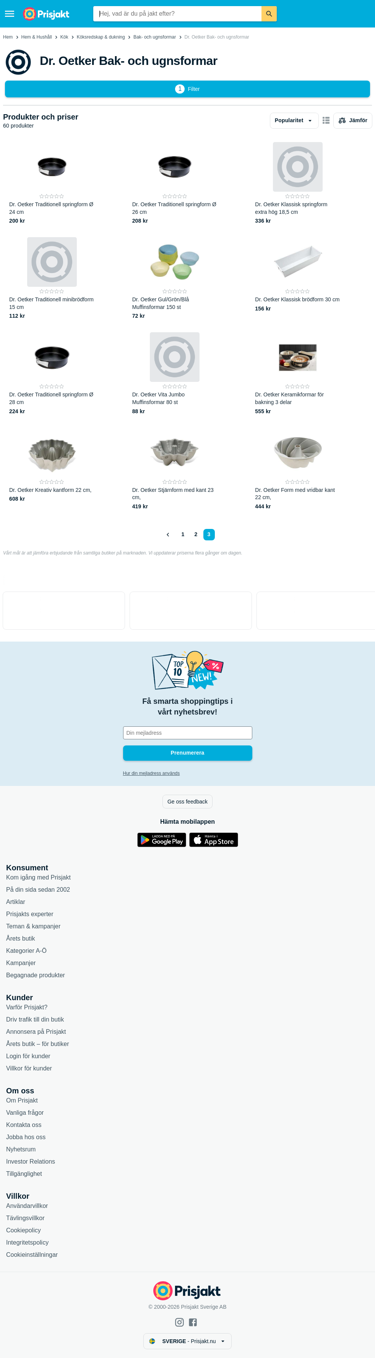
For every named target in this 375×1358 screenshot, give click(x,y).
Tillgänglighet (24, 1173)
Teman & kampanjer (33, 926)
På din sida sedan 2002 (38, 889)
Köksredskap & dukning (101, 37)
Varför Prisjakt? (26, 1007)
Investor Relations (30, 1161)
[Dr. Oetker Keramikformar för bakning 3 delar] (297, 373)
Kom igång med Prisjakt (38, 877)
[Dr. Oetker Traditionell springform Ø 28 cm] (52, 373)
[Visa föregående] (168, 534)
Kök (64, 37)
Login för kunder (28, 1056)
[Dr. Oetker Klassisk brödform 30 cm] (297, 278)
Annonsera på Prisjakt (36, 1031)
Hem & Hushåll (36, 37)
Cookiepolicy (23, 1230)
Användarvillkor (27, 1206)
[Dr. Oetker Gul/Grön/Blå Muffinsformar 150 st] (175, 278)
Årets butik (20, 938)
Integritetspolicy (27, 1242)
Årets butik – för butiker (37, 1044)
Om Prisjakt (22, 1100)
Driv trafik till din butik (35, 1019)
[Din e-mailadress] (187, 732)
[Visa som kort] (326, 120)
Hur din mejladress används (151, 773)
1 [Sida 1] (183, 534)
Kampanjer (21, 963)
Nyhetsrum (21, 1149)
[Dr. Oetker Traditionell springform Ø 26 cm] (175, 183)
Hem (8, 37)
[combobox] (177, 13)
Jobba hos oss (25, 1137)
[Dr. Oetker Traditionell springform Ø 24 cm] (52, 183)
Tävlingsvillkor (25, 1218)
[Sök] (269, 13)
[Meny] (9, 14)
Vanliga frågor (25, 1112)
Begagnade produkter (35, 975)
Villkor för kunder (29, 1068)
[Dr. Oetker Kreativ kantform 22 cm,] (52, 469)
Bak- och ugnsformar (154, 37)
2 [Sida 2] (196, 534)
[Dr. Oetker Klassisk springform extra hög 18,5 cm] (297, 183)
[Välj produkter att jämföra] (353, 120)
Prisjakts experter (30, 914)
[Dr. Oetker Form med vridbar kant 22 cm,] (297, 469)
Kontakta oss (24, 1125)
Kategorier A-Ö (26, 950)
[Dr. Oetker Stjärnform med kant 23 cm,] (175, 469)
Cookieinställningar (32, 1254)
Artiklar (15, 902)
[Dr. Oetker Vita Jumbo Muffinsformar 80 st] (175, 373)
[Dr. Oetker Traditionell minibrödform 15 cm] (52, 278)
